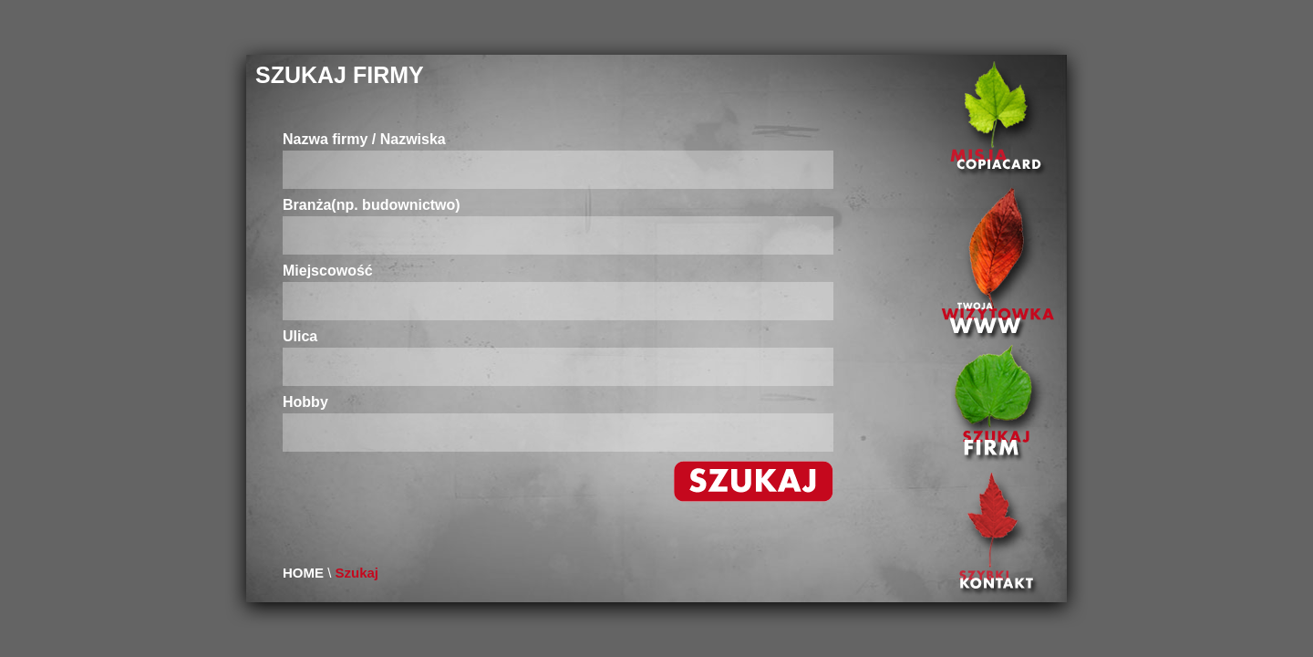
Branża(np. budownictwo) (371, 205)
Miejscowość (328, 271)
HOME (303, 572)
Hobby (305, 402)
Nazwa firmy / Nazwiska (364, 139)
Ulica (300, 336)
